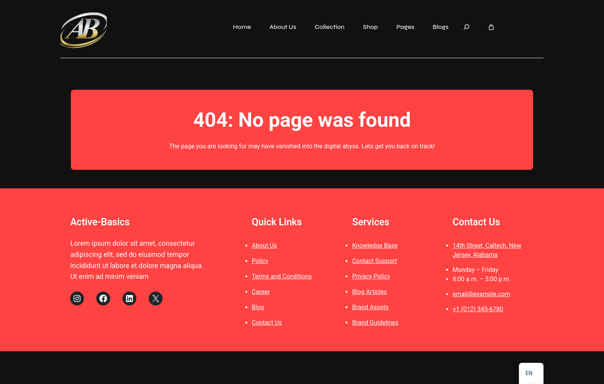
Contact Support (374, 261)
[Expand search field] (466, 27)
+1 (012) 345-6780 (478, 310)
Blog (258, 308)
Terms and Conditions (282, 277)
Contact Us (267, 323)
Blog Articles (369, 292)
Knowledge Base (375, 246)
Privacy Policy (371, 277)
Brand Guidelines (375, 323)
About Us (264, 246)
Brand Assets (370, 308)
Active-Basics (99, 222)
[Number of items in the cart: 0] (491, 27)
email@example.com (481, 294)
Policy (260, 261)
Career (261, 292)
